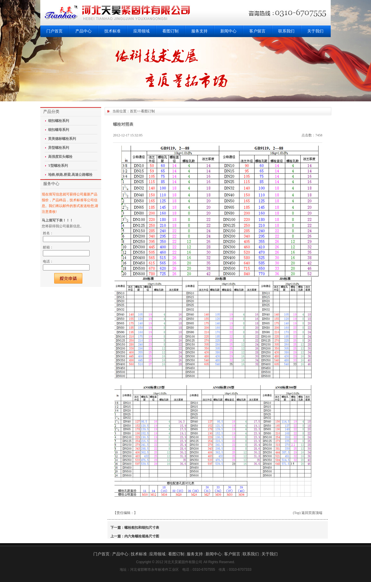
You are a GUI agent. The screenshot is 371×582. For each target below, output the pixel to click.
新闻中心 (228, 31)
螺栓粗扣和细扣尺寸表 (141, 528)
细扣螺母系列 (58, 130)
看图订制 (170, 31)
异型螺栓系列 (58, 148)
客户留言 (257, 31)
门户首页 (54, 31)
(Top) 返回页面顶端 (307, 513)
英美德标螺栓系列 (62, 139)
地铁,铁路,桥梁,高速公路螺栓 (70, 175)
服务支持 (199, 31)
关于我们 (315, 31)
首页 (133, 111)
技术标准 (112, 31)
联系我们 (286, 31)
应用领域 (141, 31)
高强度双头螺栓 (60, 157)
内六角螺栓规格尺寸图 (141, 536)
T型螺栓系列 (58, 166)
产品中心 (83, 31)
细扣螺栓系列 (58, 121)
